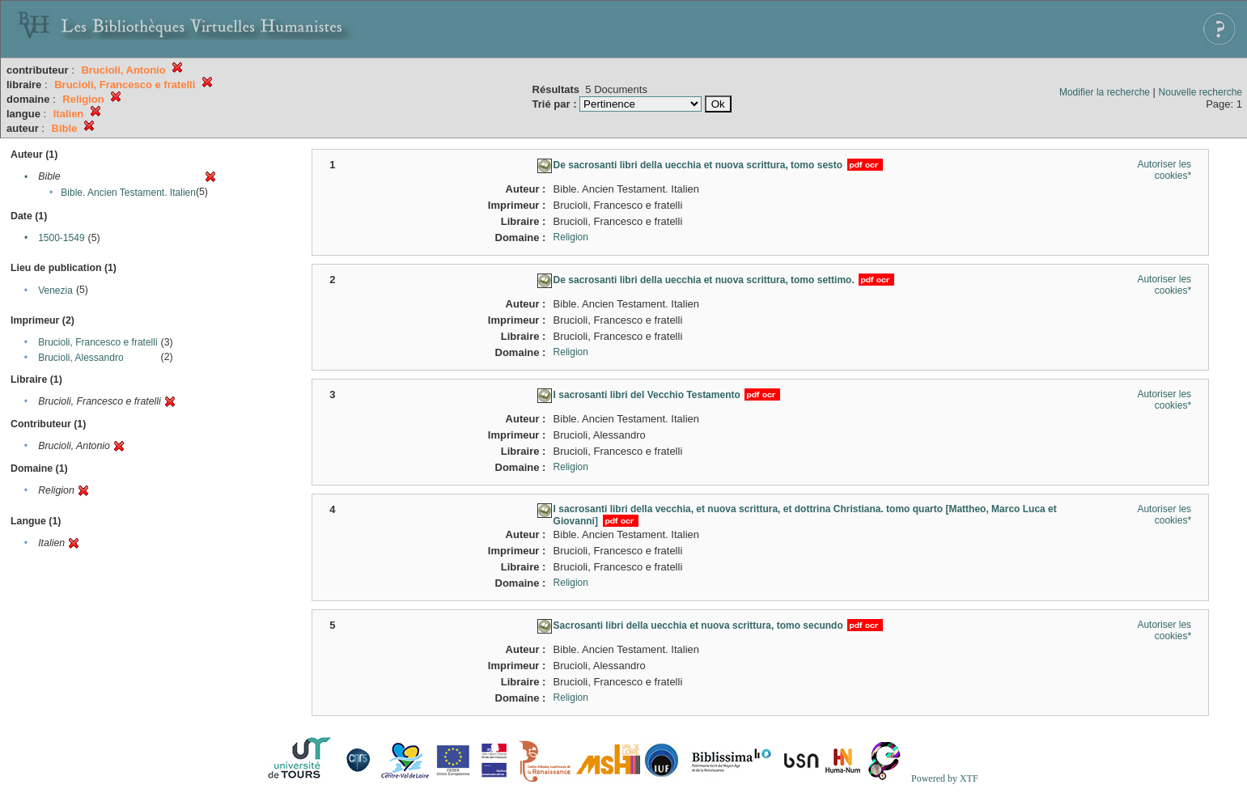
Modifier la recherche (1104, 92)
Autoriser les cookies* (1164, 170)
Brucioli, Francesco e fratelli (97, 342)
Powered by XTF (944, 778)
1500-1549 (61, 238)
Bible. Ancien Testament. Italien (128, 192)
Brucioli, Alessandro (80, 357)
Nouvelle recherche (1200, 92)
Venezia (55, 290)
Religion (571, 237)
